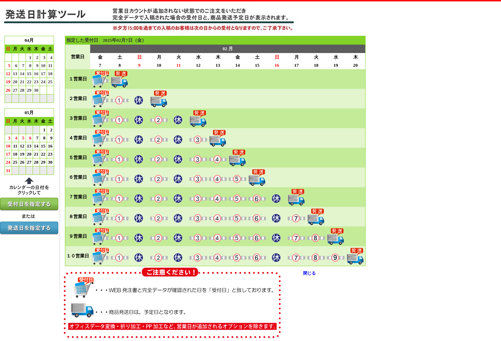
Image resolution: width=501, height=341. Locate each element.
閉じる (309, 273)
